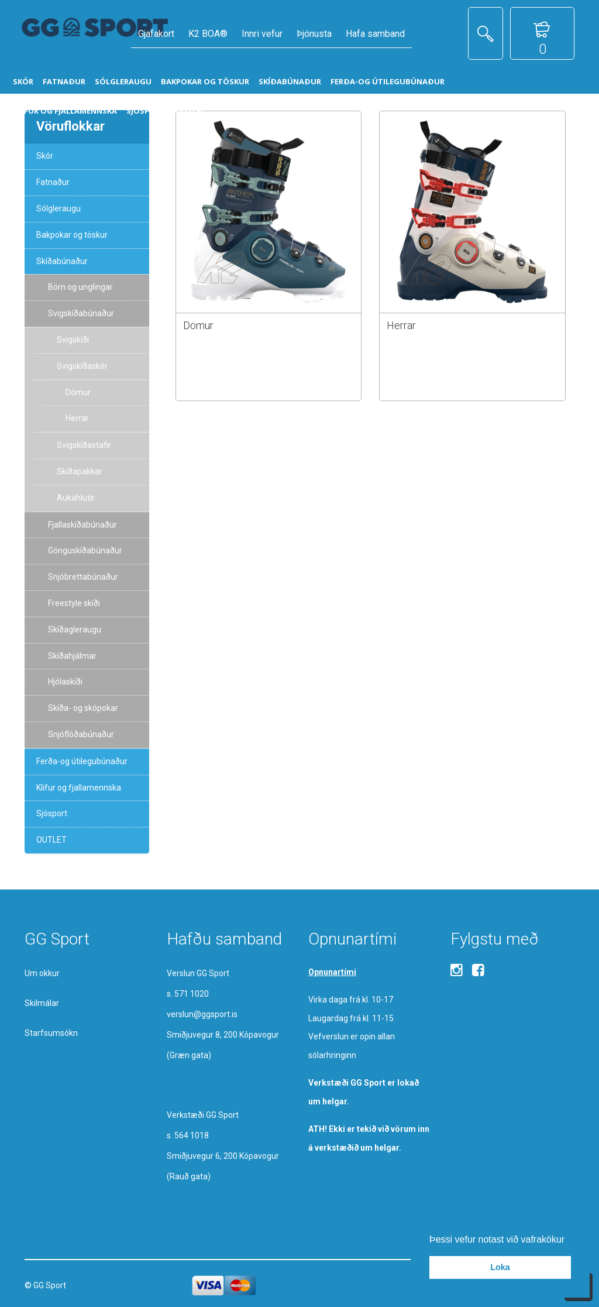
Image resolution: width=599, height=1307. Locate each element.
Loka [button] (500, 1267)
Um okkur (42, 973)
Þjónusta (314, 33)
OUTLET (51, 839)
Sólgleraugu (58, 208)
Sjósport (51, 813)
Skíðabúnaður (62, 261)
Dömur (198, 325)
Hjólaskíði (65, 681)
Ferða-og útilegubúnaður (82, 761)
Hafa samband (375, 33)
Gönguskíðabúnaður (85, 550)
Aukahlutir (76, 497)
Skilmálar (42, 1003)
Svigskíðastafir (84, 445)
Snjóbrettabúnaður (83, 576)
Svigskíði (73, 339)
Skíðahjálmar (72, 656)
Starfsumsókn (51, 1033)
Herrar (401, 325)
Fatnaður (53, 182)
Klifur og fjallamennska (78, 787)
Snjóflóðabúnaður (81, 734)
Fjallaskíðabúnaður (82, 524)
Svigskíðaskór (82, 366)
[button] (569, 1240)
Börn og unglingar (80, 287)
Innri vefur (262, 33)
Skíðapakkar (79, 471)
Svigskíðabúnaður (81, 313)
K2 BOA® (208, 33)
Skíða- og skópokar (83, 708)
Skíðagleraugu (74, 629)
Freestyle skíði (74, 603)
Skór (44, 155)
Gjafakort (156, 33)
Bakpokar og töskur (72, 234)
